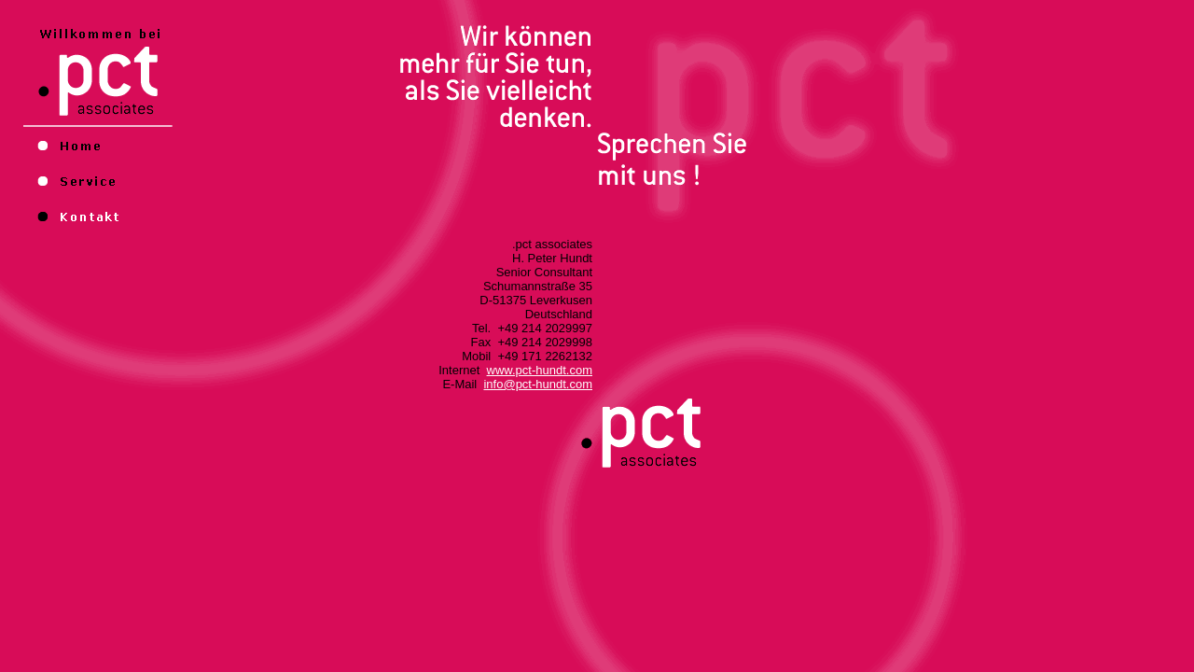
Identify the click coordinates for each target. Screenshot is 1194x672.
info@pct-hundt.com (537, 384)
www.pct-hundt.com (539, 370)
